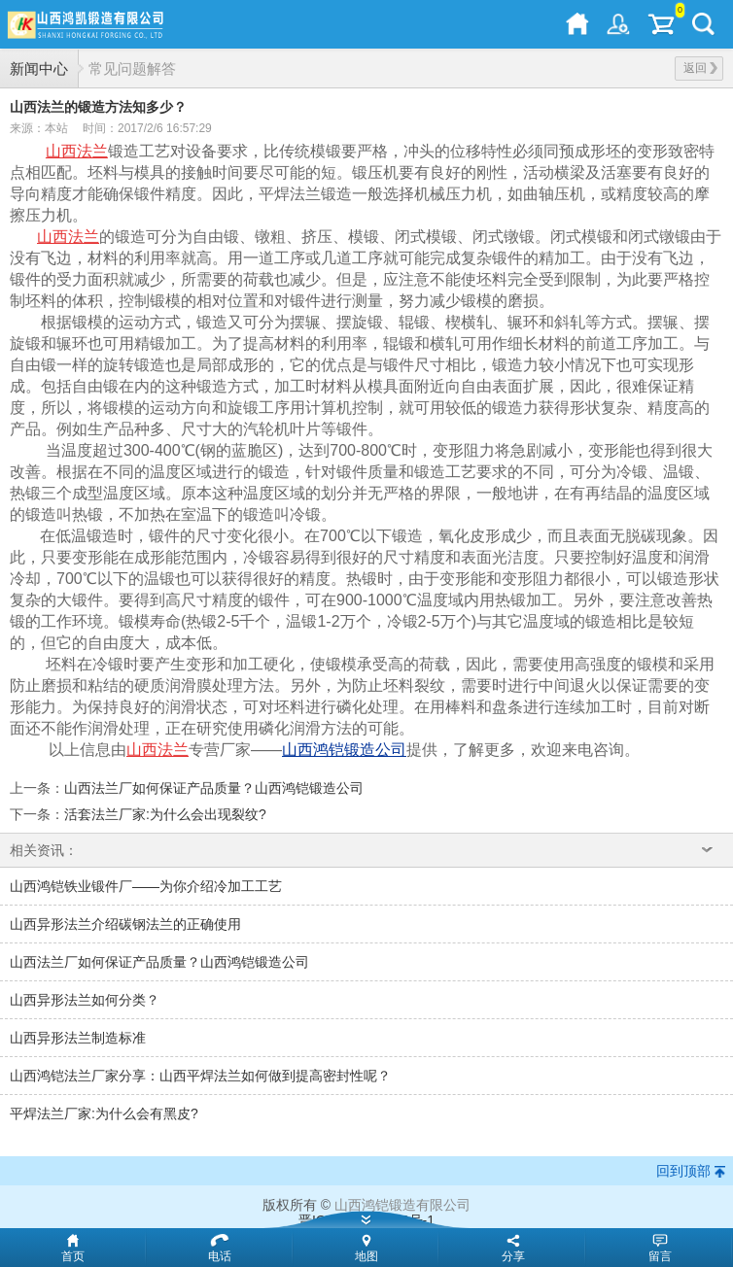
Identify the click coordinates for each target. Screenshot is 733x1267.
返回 (700, 68)
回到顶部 (683, 1171)
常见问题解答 (132, 68)
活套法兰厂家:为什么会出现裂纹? (165, 814)
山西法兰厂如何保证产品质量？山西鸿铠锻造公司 (214, 788)
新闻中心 (39, 68)
